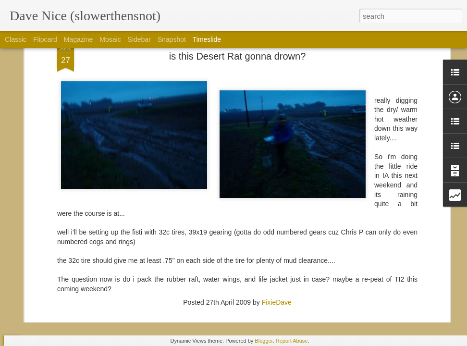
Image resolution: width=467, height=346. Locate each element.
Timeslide (207, 39)
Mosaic (110, 39)
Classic (15, 39)
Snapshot (172, 39)
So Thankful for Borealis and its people (385, 239)
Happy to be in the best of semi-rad (380, 256)
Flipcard (45, 39)
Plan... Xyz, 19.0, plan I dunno (241, 239)
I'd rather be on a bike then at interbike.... (389, 272)
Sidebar (139, 39)
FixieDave (277, 167)
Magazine (78, 39)
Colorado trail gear (355, 289)
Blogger (263, 341)
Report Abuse (292, 341)
